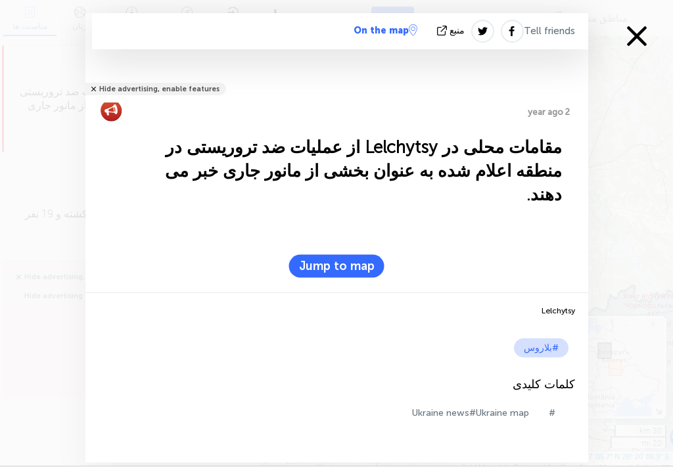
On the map (385, 30)
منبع (452, 30)
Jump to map (337, 266)
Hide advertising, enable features (159, 89)
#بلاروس (541, 347)
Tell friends (549, 31)
